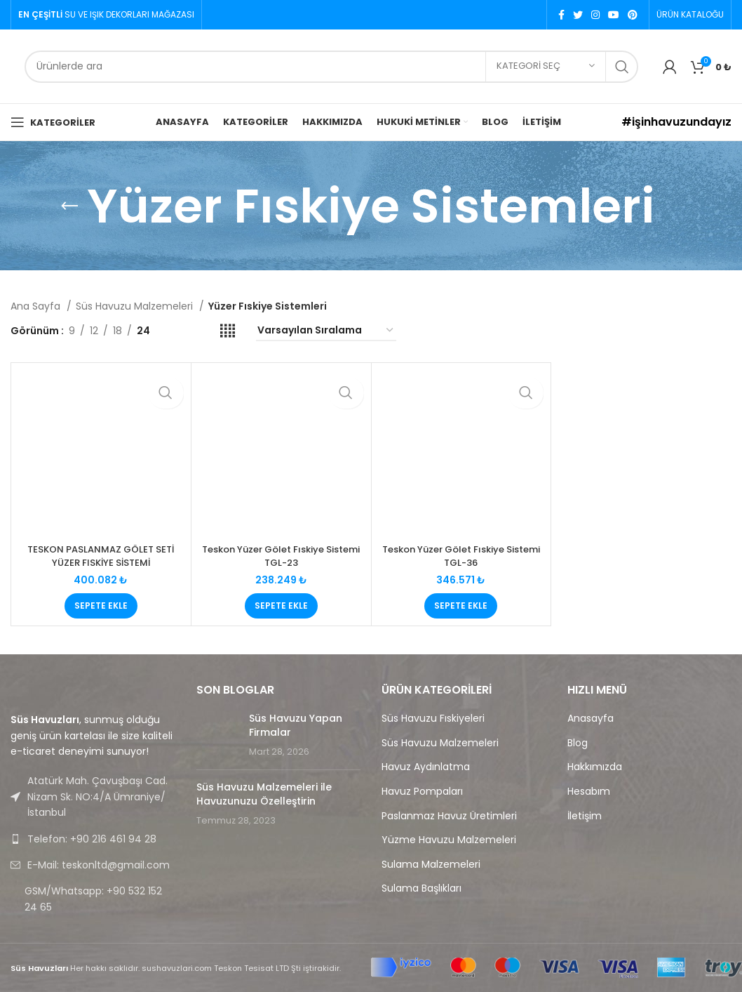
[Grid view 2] (182, 331)
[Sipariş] (326, 331)
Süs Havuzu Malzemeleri (136, 306)
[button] (101, 606)
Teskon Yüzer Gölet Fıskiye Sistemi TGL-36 (460, 556)
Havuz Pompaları (422, 791)
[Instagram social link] (595, 15)
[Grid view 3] (205, 331)
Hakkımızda (594, 767)
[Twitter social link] (578, 15)
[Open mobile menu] (53, 122)
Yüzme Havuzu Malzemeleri (449, 840)
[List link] (93, 839)
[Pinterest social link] (632, 15)
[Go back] (69, 206)
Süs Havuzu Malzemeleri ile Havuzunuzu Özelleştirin (264, 794)
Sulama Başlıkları (421, 888)
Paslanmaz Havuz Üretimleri (449, 816)
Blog (577, 743)
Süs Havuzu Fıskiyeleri (433, 718)
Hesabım (588, 791)
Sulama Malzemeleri (431, 864)
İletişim (584, 816)
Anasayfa (590, 718)
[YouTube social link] (613, 15)
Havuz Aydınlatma (426, 767)
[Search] (331, 67)
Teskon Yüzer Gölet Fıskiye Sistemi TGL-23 (281, 556)
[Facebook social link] (561, 15)
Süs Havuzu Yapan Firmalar (295, 725)
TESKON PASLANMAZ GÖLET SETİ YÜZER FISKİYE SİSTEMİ (100, 556)
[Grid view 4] (227, 331)
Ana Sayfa (37, 306)
